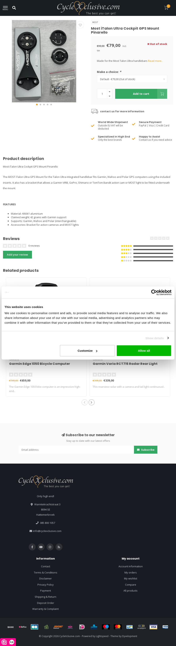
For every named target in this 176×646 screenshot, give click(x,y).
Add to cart (150, 94)
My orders (130, 572)
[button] (37, 104)
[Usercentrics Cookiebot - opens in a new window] (154, 292)
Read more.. (155, 61)
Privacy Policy (45, 584)
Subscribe (145, 449)
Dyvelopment (129, 636)
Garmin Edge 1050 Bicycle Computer (39, 363)
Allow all (144, 350)
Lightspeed (102, 636)
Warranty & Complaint (45, 609)
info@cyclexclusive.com (47, 531)
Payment (45, 590)
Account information (131, 566)
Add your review (17, 254)
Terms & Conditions (45, 572)
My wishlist (130, 578)
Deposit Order (45, 603)
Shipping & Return (45, 597)
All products (130, 590)
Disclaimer (45, 578)
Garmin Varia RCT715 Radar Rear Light (125, 363)
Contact (45, 566)
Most (95, 22)
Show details (154, 338)
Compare (130, 584)
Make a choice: (109, 72)
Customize (88, 350)
